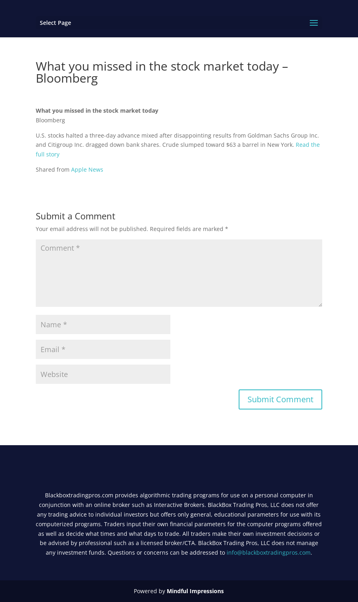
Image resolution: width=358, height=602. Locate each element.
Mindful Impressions (195, 591)
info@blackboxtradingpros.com (269, 552)
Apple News (87, 169)
